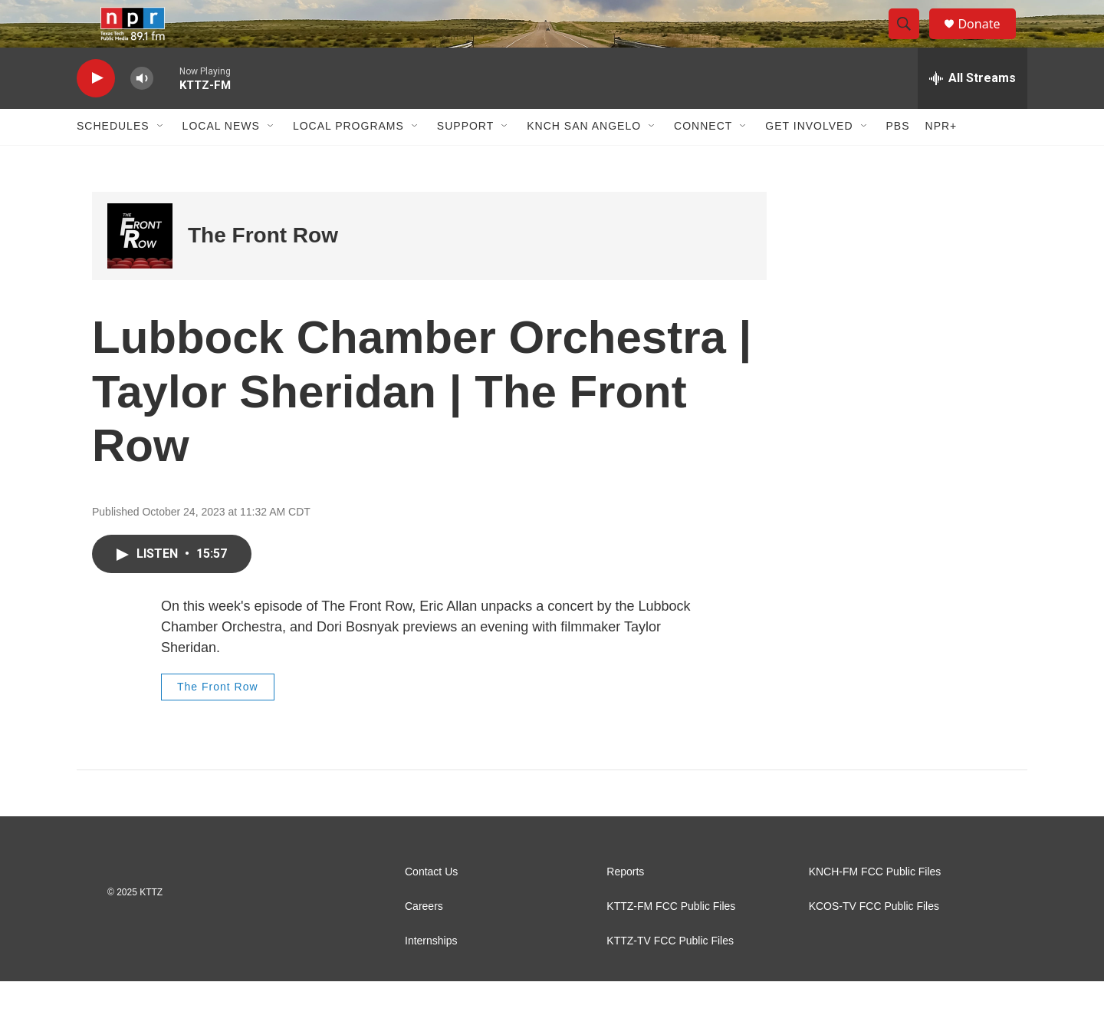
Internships (431, 974)
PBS (898, 159)
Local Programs (348, 159)
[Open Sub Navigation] (161, 159)
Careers (424, 940)
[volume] (142, 111)
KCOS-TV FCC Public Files (874, 940)
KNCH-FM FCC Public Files (875, 905)
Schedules (113, 159)
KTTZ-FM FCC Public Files (670, 940)
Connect (703, 159)
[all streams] (972, 111)
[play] (96, 111)
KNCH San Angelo (584, 159)
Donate (988, 40)
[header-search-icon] (910, 40)
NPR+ (941, 159)
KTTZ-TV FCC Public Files (670, 974)
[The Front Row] (139, 269)
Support (465, 159)
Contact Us (431, 905)
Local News (221, 159)
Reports (625, 905)
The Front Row (263, 269)
